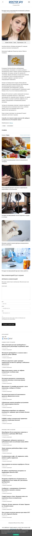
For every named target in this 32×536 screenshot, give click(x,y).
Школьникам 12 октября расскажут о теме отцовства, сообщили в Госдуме (15, 387)
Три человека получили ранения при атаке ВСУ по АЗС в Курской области (16, 513)
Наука (11, 123)
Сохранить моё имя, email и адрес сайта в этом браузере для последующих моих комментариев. (13, 318)
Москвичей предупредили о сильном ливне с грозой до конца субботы (15, 353)
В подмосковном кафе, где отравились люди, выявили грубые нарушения (15, 457)
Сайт (3, 310)
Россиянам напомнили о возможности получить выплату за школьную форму (13, 379)
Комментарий (4, 286)
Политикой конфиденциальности (13, 533)
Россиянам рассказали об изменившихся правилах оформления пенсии (13, 395)
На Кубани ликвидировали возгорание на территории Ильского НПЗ (14, 471)
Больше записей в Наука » (25, 135)
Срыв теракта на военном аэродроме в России (15, 464)
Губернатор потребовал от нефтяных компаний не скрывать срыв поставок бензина (15, 411)
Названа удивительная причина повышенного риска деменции (15, 244)
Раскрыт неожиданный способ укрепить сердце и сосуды (16, 216)
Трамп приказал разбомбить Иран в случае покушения (14, 449)
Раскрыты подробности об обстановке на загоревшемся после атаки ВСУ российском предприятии (14, 480)
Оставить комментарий (7, 349)
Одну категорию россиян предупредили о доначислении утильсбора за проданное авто (15, 345)
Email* (3, 306)
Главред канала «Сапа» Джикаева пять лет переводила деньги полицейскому (15, 497)
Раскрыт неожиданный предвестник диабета (15, 271)
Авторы (4, 125)
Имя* (3, 301)
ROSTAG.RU (13, 529)
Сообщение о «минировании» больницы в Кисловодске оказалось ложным (14, 489)
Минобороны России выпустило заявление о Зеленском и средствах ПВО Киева (15, 432)
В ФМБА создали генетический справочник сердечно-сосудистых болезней (14, 419)
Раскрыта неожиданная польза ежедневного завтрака (15, 160)
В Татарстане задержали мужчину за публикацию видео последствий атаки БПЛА (15, 441)
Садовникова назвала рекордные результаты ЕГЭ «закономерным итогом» (15, 403)
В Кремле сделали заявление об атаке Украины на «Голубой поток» (16, 505)
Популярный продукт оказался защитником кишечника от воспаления (14, 188)
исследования (10, 125)
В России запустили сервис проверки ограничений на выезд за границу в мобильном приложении (15, 362)
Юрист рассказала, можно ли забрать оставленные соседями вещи (13, 371)
